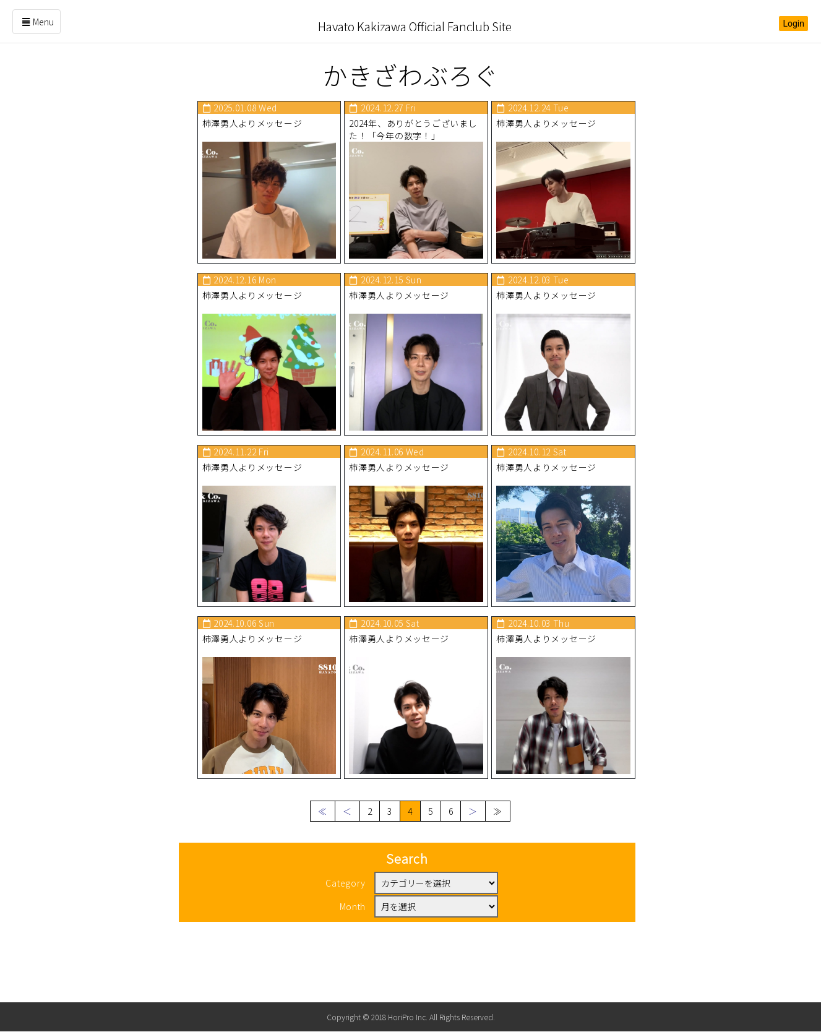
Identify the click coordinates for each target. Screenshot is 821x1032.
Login (793, 23)
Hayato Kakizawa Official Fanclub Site (414, 21)
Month (353, 955)
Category (345, 932)
